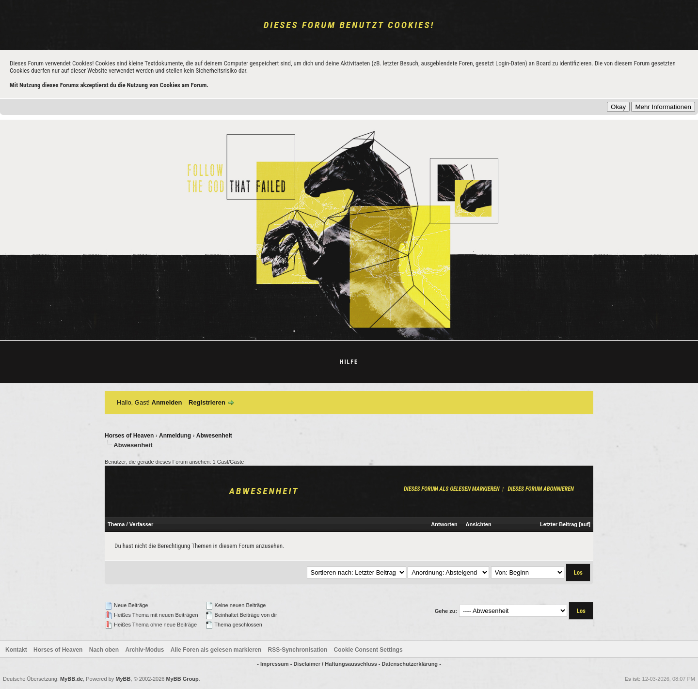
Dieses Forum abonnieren (541, 488)
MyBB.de (71, 679)
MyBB (122, 679)
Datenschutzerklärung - (411, 664)
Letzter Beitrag (558, 524)
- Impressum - (275, 664)
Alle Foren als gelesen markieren (216, 649)
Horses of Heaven (129, 435)
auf (585, 524)
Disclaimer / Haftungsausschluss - (337, 664)
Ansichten (479, 524)
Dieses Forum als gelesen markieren (452, 488)
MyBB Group (182, 679)
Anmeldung (175, 435)
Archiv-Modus (144, 649)
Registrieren (207, 402)
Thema (116, 524)
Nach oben (104, 649)
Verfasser (141, 524)
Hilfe (349, 362)
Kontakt (16, 649)
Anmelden (167, 402)
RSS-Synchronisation (298, 649)
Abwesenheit (214, 435)
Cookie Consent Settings (368, 649)
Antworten (444, 524)
